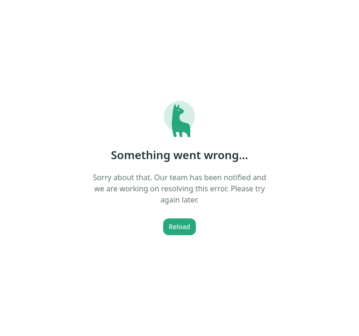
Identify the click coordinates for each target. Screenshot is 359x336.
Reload (179, 226)
